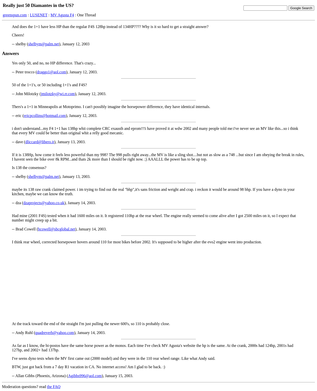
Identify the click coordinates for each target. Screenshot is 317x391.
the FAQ (53, 387)
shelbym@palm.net (43, 44)
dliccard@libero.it (39, 142)
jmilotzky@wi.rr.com (58, 94)
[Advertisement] (158, 283)
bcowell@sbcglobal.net (56, 229)
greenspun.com (15, 15)
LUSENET (39, 15)
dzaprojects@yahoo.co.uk (43, 203)
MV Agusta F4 (62, 15)
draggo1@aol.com (51, 72)
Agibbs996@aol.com (85, 376)
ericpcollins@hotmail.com (45, 115)
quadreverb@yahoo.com (54, 333)
